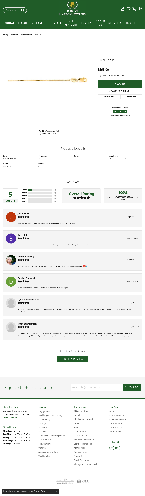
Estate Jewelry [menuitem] (44, 439)
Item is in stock (120, 111)
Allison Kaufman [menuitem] (81, 411)
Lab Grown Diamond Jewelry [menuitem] (51, 435)
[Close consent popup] (57, 491)
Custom (87, 23)
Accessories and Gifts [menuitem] (48, 452)
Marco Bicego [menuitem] (80, 447)
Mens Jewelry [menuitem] (44, 443)
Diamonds (25, 23)
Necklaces (15, 35)
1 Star (24, 201)
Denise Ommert (26, 278)
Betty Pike (23, 235)
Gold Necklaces (26, 35)
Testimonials (115, 431)
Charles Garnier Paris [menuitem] (84, 419)
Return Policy (115, 423)
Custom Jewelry (116, 415)
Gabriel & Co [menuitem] (80, 431)
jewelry (5, 35)
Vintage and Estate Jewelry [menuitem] (86, 464)
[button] (123, 9)
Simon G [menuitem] (78, 456)
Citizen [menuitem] (77, 423)
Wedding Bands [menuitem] (45, 456)
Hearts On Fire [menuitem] (80, 435)
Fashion (42, 23)
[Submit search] (23, 10)
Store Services (116, 427)
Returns (131, 97)
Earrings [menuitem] (42, 423)
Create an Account (118, 419)
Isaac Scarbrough (27, 323)
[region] (48, 83)
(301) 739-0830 (49, 134)
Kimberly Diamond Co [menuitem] (84, 439)
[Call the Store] (10, 417)
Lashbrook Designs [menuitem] (83, 443)
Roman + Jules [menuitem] (80, 452)
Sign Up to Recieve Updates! (30, 387)
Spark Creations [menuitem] (81, 460)
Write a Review (72, 359)
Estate (57, 23)
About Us (101, 23)
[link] (134, 9)
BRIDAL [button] (9, 23)
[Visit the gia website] (83, 481)
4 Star (24, 192)
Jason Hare (23, 213)
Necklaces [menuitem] (43, 427)
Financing (133, 23)
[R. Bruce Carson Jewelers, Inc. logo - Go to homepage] (72, 8)
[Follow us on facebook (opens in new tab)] (111, 448)
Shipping (109, 97)
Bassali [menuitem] (77, 415)
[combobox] (11, 10)
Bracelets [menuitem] (42, 431)
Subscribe (131, 387)
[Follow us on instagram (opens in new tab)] (117, 448)
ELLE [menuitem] (76, 427)
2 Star (24, 198)
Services (115, 23)
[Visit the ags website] (65, 481)
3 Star (24, 195)
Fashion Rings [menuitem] (44, 419)
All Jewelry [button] (71, 23)
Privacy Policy (40, 491)
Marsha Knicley (26, 256)
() (55, 190)
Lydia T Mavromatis (28, 299)
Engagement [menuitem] (44, 411)
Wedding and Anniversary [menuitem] (50, 415)
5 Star (24, 190)
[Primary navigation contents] (72, 23)
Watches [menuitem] (42, 447)
